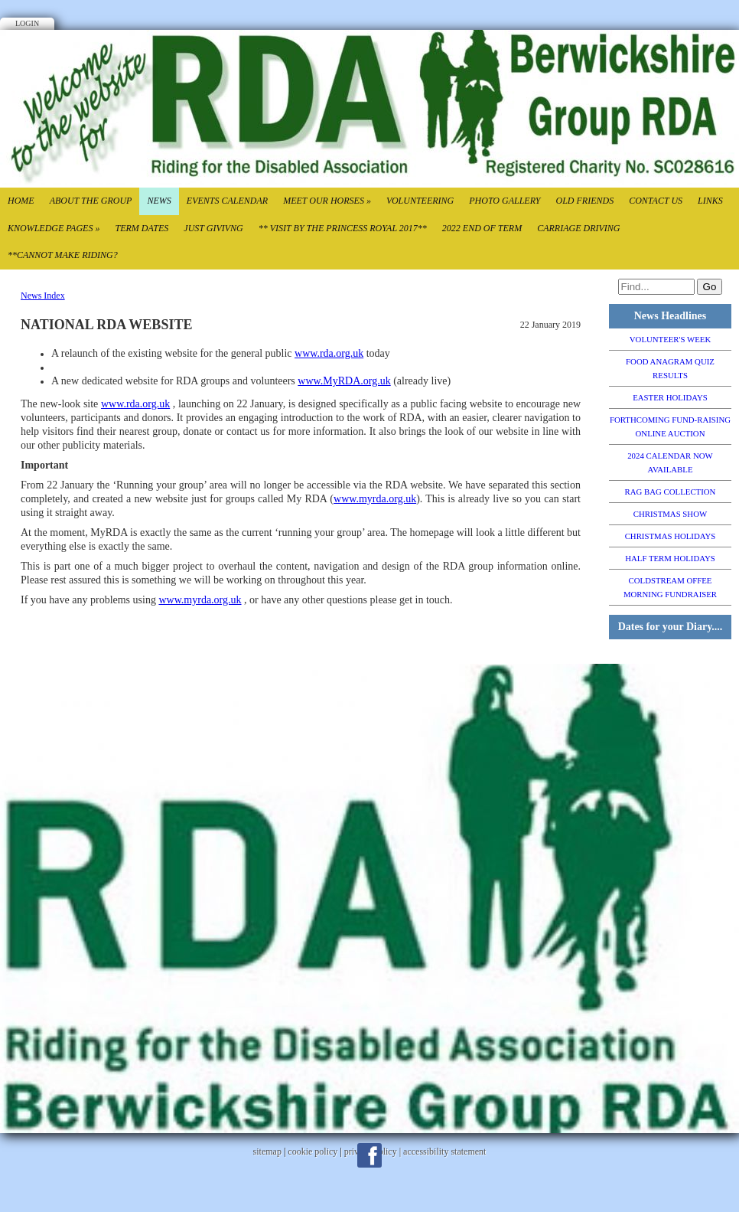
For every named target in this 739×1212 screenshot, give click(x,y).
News (159, 200)
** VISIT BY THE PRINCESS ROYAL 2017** (343, 228)
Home (21, 200)
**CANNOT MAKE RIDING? (63, 255)
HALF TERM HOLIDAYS (670, 558)
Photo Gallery (504, 200)
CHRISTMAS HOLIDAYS (670, 536)
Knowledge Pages (53, 228)
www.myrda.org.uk (375, 499)
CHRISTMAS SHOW (670, 513)
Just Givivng (213, 228)
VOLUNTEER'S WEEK (670, 339)
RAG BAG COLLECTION (670, 491)
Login (27, 23)
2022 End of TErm (482, 228)
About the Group (91, 200)
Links (710, 200)
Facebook (369, 1155)
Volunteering (420, 200)
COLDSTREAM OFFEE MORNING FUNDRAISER (670, 587)
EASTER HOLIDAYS (670, 397)
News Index (43, 295)
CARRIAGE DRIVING (578, 228)
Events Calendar (227, 200)
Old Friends (584, 200)
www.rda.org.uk (329, 353)
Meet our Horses (327, 200)
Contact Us (655, 200)
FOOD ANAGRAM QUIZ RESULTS (670, 368)
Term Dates (141, 228)
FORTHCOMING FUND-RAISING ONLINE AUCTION (670, 426)
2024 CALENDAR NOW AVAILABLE (670, 462)
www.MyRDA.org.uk (344, 381)
